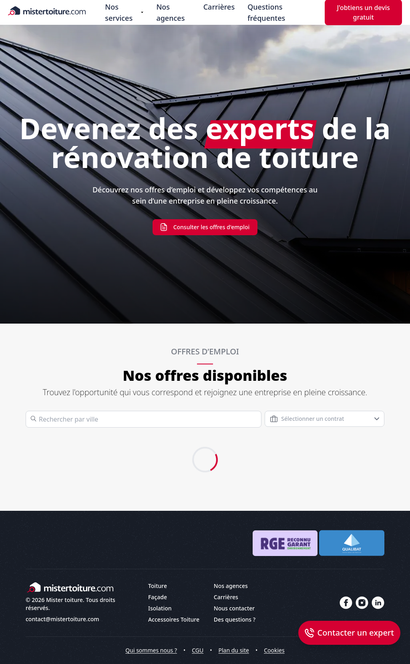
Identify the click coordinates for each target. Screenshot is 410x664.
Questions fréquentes (266, 12)
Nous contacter (234, 608)
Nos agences (170, 12)
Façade (157, 597)
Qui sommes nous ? (151, 650)
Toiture (157, 586)
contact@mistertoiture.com (62, 619)
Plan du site (234, 650)
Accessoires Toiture (173, 619)
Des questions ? (234, 619)
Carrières (219, 7)
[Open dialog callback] (349, 633)
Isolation (160, 608)
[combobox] (324, 419)
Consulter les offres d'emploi (205, 227)
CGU (197, 650)
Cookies (274, 650)
